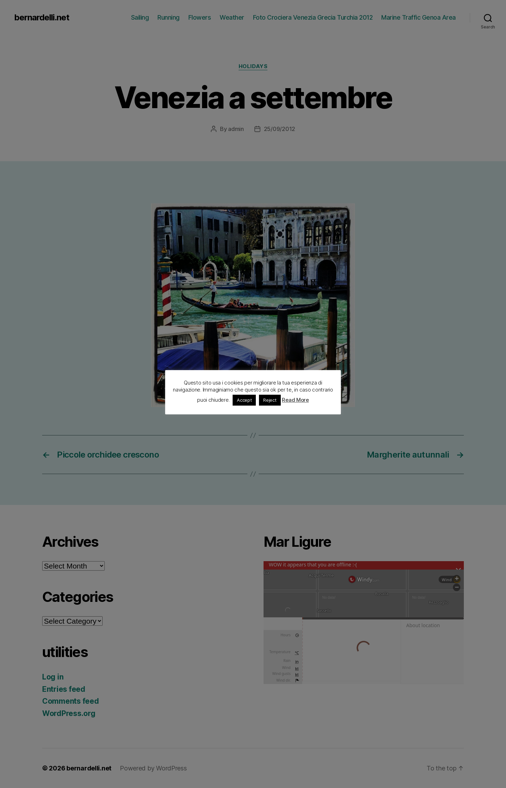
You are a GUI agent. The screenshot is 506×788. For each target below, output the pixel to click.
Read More (295, 399)
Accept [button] (244, 400)
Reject (269, 400)
